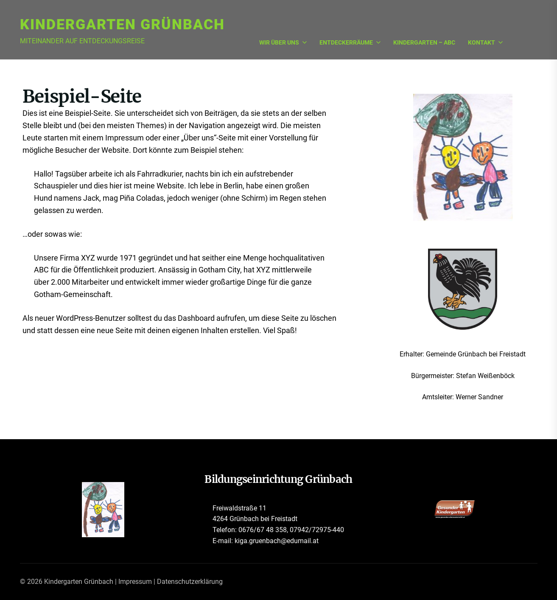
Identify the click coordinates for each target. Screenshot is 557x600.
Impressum (135, 582)
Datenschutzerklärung (190, 582)
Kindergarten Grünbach (122, 24)
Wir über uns (283, 43)
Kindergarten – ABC (424, 42)
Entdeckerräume (350, 43)
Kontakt (485, 43)
